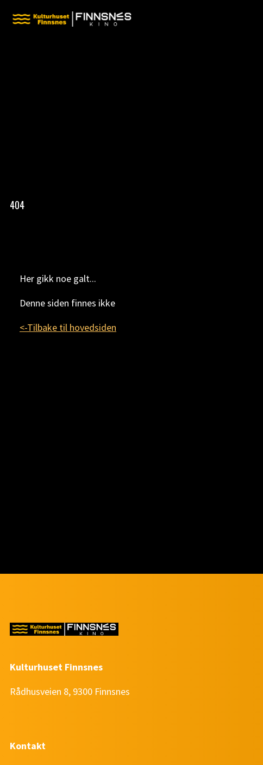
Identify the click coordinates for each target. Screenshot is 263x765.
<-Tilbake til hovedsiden (68, 327)
